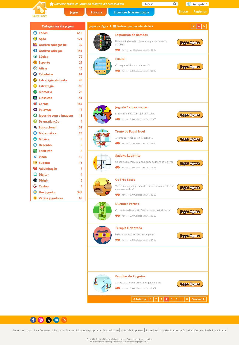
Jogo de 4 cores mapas (131, 107)
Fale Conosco (42, 330)
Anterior (194, 26)
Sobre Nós (151, 330)
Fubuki (120, 59)
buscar (175, 3)
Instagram (41, 319)
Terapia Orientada (128, 228)
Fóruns (96, 12)
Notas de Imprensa (132, 330)
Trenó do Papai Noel (130, 131)
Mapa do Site (111, 330)
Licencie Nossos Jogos (131, 12)
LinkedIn (57, 320)
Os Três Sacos (125, 180)
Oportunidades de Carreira (176, 330)
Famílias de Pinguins (130, 276)
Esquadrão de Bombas (131, 35)
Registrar (200, 11)
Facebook (34, 319)
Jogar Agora (190, 42)
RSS (64, 319)
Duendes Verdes (127, 204)
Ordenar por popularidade (134, 26)
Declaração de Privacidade (210, 330)
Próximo (204, 26)
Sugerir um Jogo (22, 330)
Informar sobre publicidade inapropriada (76, 330)
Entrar (183, 11)
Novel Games (40, 8)
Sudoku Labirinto (127, 156)
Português (198, 4)
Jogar (74, 12)
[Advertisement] (57, 258)
